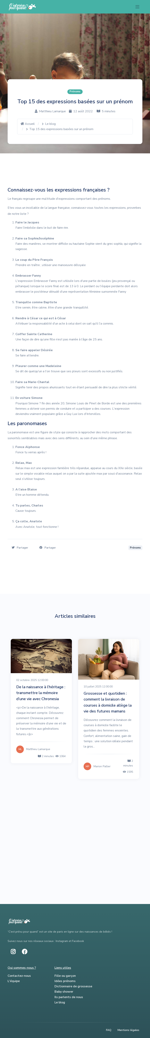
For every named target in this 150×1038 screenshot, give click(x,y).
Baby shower (63, 991)
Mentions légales (128, 1030)
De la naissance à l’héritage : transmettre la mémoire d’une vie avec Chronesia (40, 692)
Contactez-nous (19, 976)
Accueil (28, 124)
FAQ (108, 1030)
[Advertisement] (75, 814)
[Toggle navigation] (137, 6)
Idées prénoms (65, 981)
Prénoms (75, 91)
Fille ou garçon (65, 976)
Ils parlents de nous (68, 997)
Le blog (50, 124)
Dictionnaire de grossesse (73, 986)
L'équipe (14, 981)
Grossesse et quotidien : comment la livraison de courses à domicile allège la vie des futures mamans (108, 702)
